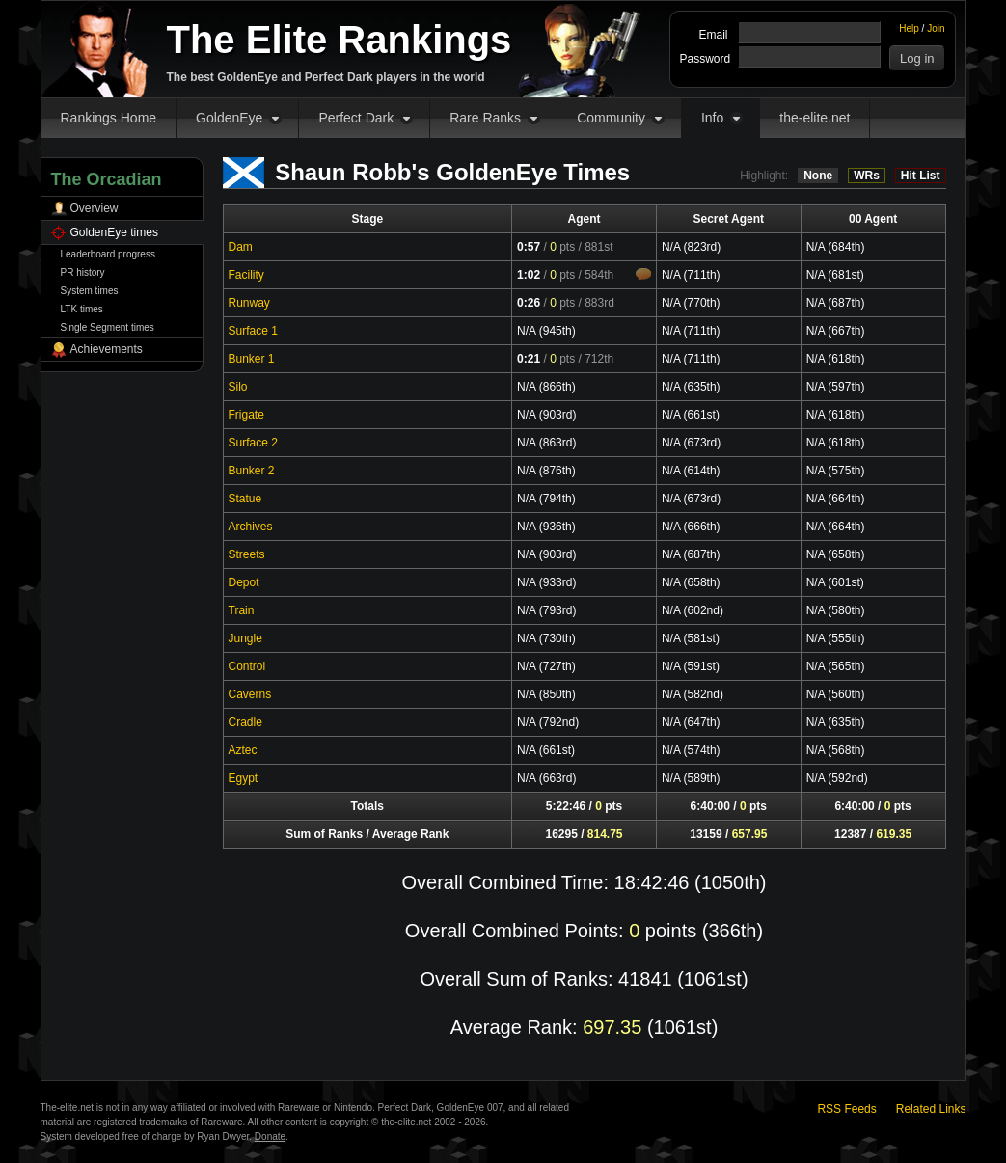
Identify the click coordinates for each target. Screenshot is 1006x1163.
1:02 (528, 275)
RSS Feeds (846, 1109)
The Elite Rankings (339, 39)
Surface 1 (253, 331)
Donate (270, 1136)
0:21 (528, 358)
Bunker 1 (252, 358)
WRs (867, 175)
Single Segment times (107, 327)
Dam (241, 247)
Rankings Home (109, 117)
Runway (249, 303)
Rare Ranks (485, 117)
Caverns (250, 694)
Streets (247, 554)
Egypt (243, 778)
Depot (244, 582)
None (817, 175)
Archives (251, 526)
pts (562, 247)
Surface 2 (253, 442)
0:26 (528, 303)
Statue (245, 498)
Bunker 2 (252, 470)
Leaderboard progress (108, 254)
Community (611, 117)
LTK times (82, 309)
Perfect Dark (356, 117)
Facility (246, 275)
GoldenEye (229, 117)
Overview (94, 208)
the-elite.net (814, 117)
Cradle (245, 722)
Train (242, 610)
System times (90, 290)
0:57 (528, 247)
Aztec (243, 750)
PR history (83, 272)
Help (909, 28)
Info (712, 117)
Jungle (245, 638)
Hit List (920, 175)
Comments (643, 274)
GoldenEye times (114, 232)
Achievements (106, 349)
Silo (238, 386)
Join (935, 28)
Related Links (931, 1109)
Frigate (246, 414)
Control (247, 666)
